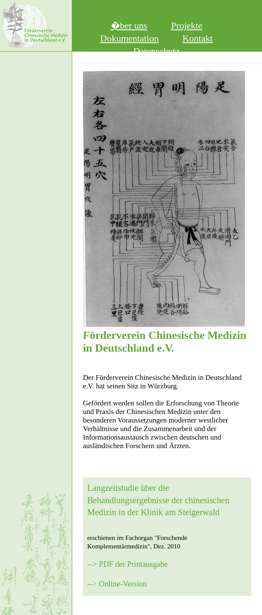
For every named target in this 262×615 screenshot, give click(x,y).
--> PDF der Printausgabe (127, 564)
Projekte (186, 25)
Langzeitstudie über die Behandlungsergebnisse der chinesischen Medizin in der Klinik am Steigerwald (158, 500)
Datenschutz (156, 51)
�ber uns (129, 25)
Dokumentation (129, 38)
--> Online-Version (117, 584)
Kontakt (198, 38)
